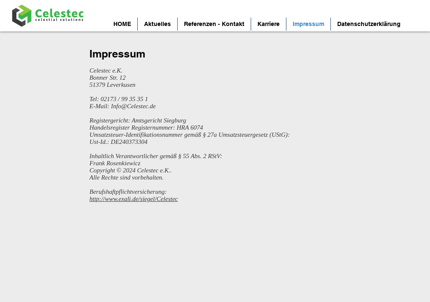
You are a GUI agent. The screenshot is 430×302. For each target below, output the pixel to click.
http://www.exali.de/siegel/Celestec (133, 198)
